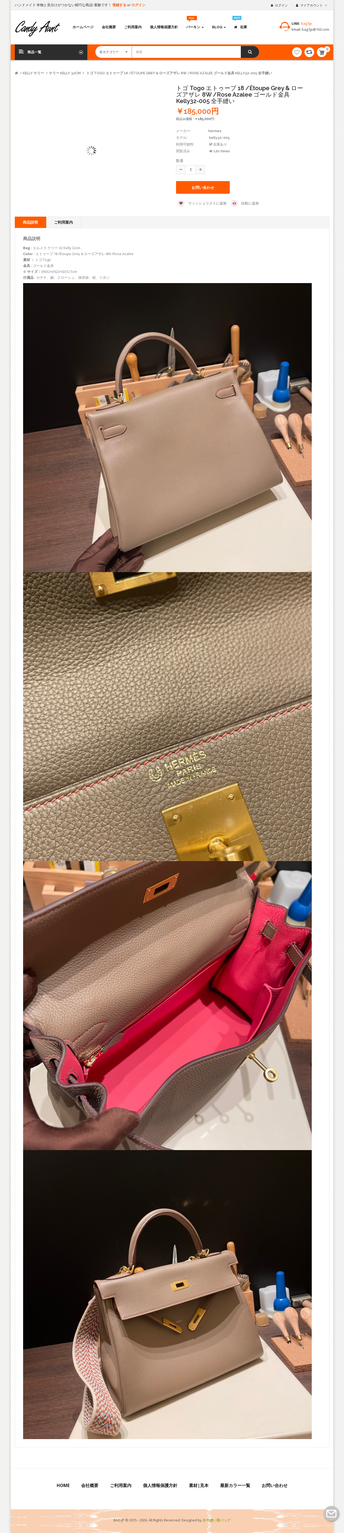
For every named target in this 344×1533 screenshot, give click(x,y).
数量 (180, 160)
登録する (119, 4)
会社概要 (89, 1485)
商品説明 (30, 222)
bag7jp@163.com (315, 29)
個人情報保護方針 (160, 1485)
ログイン (138, 4)
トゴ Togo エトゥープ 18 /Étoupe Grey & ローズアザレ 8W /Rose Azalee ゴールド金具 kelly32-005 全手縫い (178, 73)
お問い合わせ (203, 187)
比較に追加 (245, 203)
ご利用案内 (63, 222)
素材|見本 (199, 1485)
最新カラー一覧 (235, 1485)
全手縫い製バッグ (217, 1520)
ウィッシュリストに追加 (202, 203)
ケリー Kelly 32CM (65, 73)
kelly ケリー (33, 73)
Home (63, 1485)
